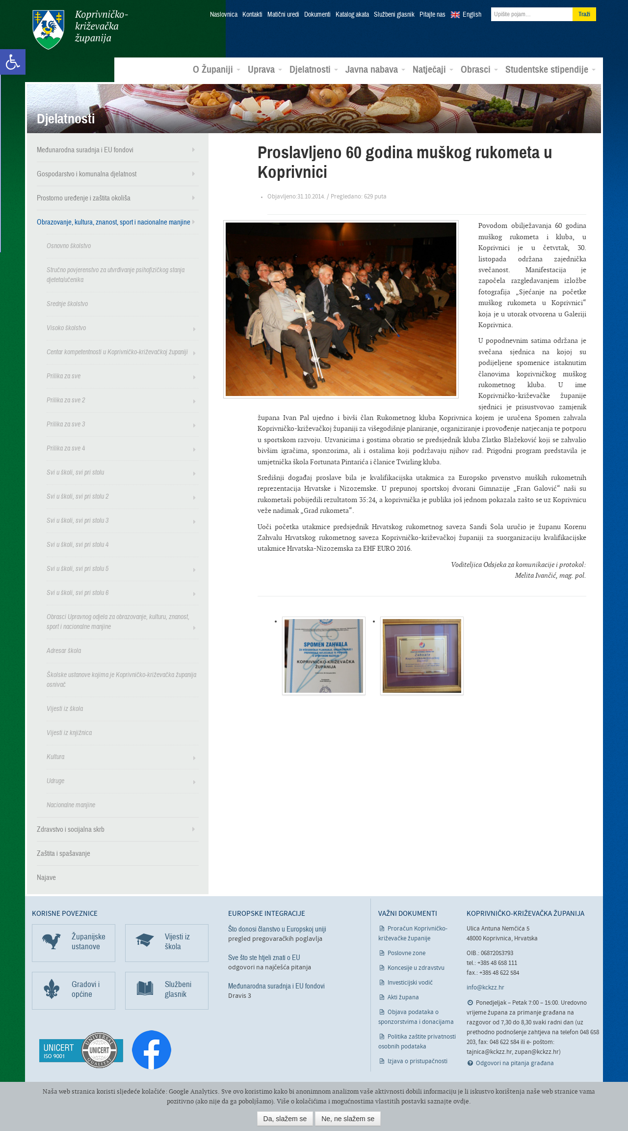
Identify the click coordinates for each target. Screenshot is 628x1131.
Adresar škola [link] (64, 650)
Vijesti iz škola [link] (65, 708)
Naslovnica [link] (223, 14)
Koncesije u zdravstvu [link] (416, 967)
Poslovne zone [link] (406, 953)
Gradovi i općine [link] (86, 989)
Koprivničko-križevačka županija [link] (80, 30)
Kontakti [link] (252, 14)
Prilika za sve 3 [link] (66, 424)
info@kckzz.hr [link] (485, 987)
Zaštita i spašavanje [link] (63, 853)
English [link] (472, 14)
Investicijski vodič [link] (410, 982)
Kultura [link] (55, 756)
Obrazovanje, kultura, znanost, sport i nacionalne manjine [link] (113, 221)
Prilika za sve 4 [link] (66, 448)
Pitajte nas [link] (432, 14)
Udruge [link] (55, 780)
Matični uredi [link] (283, 14)
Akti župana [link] (403, 997)
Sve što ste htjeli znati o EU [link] (264, 957)
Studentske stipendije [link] (550, 69)
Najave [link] (46, 877)
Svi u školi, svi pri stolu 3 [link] (77, 520)
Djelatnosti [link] (313, 69)
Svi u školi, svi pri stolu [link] (75, 472)
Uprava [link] (265, 69)
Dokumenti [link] (317, 14)
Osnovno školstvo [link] (69, 245)
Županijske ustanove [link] (88, 941)
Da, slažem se (285, 1119)
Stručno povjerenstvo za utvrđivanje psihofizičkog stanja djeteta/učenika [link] (115, 274)
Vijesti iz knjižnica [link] (69, 732)
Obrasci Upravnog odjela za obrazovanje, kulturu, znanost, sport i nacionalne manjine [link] (118, 621)
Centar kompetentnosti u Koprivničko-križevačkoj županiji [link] (117, 351)
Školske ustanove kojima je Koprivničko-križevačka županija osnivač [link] (121, 679)
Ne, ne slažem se (347, 1119)
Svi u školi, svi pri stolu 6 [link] (77, 592)
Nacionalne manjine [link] (71, 804)
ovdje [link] (461, 1101)
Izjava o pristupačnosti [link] (417, 1061)
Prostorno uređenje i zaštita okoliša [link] (84, 197)
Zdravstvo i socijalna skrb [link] (71, 829)
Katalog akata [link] (352, 14)
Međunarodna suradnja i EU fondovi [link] (85, 149)
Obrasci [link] (479, 69)
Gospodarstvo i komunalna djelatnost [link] (86, 173)
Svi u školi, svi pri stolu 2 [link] (77, 496)
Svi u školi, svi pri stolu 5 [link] (77, 568)
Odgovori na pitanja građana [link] (515, 1063)
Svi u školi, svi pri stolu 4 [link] (77, 544)
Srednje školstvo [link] (67, 303)
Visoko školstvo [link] (66, 327)
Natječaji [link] (433, 69)
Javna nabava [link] (375, 69)
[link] (13, 62)
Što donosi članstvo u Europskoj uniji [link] (277, 928)
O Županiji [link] (216, 69)
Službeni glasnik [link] (394, 14)
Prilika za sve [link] (63, 375)
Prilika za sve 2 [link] (66, 400)
